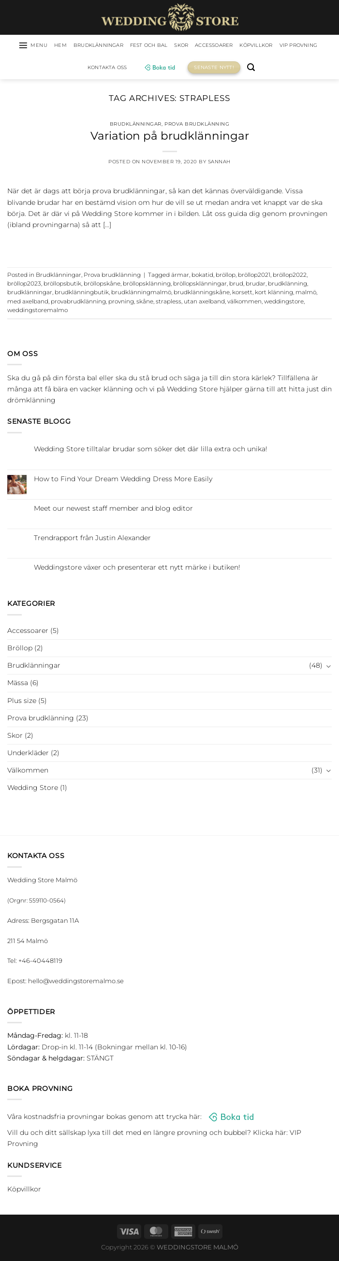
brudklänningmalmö (141, 293)
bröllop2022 (290, 275)
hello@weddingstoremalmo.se (76, 982)
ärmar (180, 275)
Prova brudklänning (196, 125)
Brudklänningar (112, 46)
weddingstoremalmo (37, 311)
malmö (305, 293)
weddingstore (284, 302)
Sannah (219, 163)
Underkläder (28, 753)
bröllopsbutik (62, 285)
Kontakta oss (134, 68)
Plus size (21, 701)
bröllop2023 (24, 285)
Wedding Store (32, 788)
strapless (168, 302)
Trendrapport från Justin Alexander (92, 539)
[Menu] (37, 46)
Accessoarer (245, 46)
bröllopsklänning (147, 285)
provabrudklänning (78, 302)
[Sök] (281, 68)
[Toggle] (328, 666)
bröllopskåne (102, 285)
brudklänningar (29, 293)
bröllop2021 (254, 275)
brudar (255, 285)
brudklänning (287, 285)
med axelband (27, 302)
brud (236, 285)
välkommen (244, 302)
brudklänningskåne (202, 293)
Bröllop (19, 649)
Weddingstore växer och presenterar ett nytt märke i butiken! (137, 569)
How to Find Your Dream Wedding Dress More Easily (123, 480)
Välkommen (27, 771)
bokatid (202, 275)
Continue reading (170, 246)
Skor (208, 46)
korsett (242, 293)
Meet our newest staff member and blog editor (113, 509)
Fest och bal (171, 46)
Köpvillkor (294, 46)
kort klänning (274, 293)
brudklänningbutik (82, 293)
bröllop (226, 275)
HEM (68, 46)
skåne (144, 302)
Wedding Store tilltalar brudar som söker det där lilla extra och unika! (150, 450)
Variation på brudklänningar (169, 137)
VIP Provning (81, 68)
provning (121, 302)
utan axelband (204, 302)
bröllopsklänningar (200, 285)
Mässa (17, 684)
